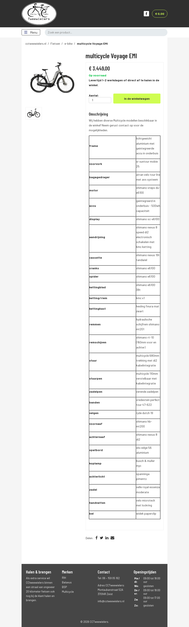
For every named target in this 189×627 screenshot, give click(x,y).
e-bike (68, 43)
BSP (64, 587)
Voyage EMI (92, 43)
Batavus (67, 582)
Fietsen (55, 43)
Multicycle (68, 591)
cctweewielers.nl (35, 43)
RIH (64, 577)
